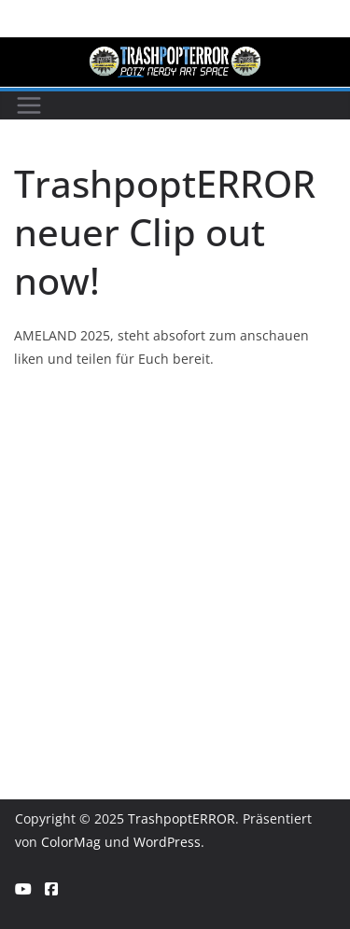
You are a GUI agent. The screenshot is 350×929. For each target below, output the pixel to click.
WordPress (167, 842)
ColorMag (71, 842)
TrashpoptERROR (181, 818)
